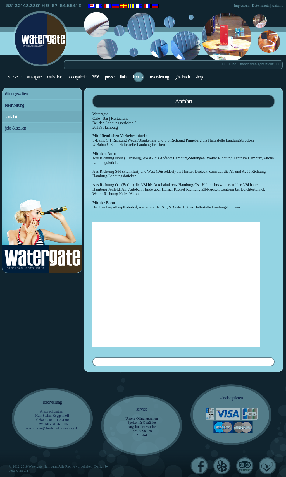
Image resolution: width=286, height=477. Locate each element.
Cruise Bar (54, 77)
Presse (109, 77)
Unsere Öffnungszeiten (141, 418)
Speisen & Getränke (141, 423)
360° (95, 77)
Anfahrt (277, 6)
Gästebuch (182, 77)
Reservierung (159, 77)
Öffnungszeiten (16, 93)
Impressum (242, 6)
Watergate (34, 77)
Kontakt (138, 77)
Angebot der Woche (142, 427)
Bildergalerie (76, 77)
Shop (198, 77)
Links (123, 77)
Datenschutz (260, 6)
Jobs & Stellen (15, 128)
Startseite (14, 77)
